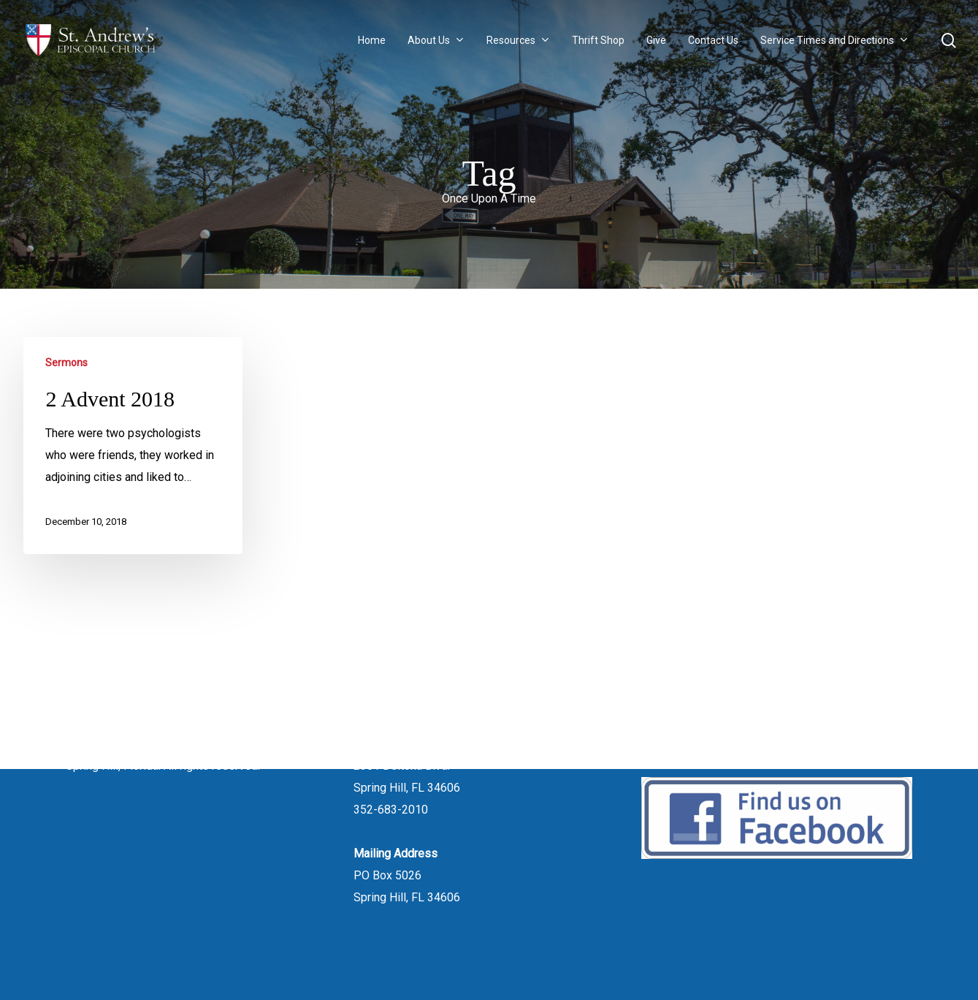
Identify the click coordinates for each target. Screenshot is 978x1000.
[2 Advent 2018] (132, 445)
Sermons (66, 362)
